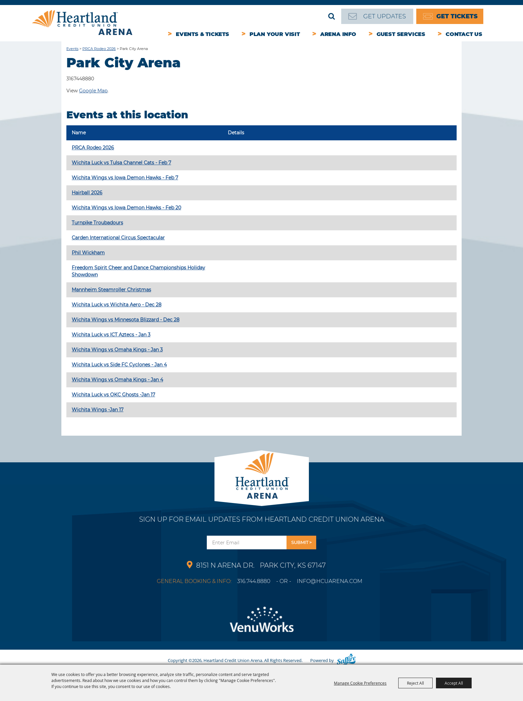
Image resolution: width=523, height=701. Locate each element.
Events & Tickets (202, 34)
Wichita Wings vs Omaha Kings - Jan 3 (117, 350)
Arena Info (338, 34)
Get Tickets (457, 16)
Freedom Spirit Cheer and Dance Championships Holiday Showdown (138, 271)
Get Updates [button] (301, 542)
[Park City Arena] (261, 474)
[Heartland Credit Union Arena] (82, 22)
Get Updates (384, 16)
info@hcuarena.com (329, 581)
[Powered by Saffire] (346, 660)
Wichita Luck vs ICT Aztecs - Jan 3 (111, 335)
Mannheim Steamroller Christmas (111, 290)
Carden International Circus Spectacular (118, 238)
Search (331, 16)
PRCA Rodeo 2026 (99, 48)
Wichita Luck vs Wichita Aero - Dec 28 (116, 305)
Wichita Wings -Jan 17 (97, 410)
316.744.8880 (254, 581)
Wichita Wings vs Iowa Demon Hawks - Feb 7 (125, 178)
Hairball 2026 (87, 193)
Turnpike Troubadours (97, 223)
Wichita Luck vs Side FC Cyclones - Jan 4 (119, 365)
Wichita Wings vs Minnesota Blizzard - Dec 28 (125, 320)
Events (72, 48)
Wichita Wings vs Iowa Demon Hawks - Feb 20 (126, 208)
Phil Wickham (88, 253)
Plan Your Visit (274, 34)
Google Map (93, 91)
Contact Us (464, 34)
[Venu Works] (261, 623)
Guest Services (401, 34)
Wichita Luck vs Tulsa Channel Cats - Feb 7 (121, 163)
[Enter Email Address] (247, 542)
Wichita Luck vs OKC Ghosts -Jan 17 (113, 395)
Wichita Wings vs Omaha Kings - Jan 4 (117, 380)
